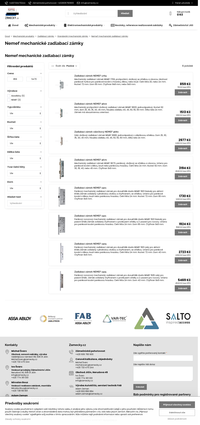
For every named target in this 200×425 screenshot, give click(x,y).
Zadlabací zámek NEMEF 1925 (90, 271)
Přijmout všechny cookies (177, 404)
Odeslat (140, 387)
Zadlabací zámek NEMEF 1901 (90, 187)
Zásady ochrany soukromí (17, 419)
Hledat (125, 13)
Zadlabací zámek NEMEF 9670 (90, 159)
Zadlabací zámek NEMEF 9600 (90, 103)
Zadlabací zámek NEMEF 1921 (90, 215)
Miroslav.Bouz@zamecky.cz (24, 388)
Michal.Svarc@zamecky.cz (24, 359)
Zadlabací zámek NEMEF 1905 (90, 243)
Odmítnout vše (177, 412)
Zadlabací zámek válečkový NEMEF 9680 (96, 131)
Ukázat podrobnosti (177, 419)
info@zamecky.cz (20, 375)
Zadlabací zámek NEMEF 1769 (90, 75)
